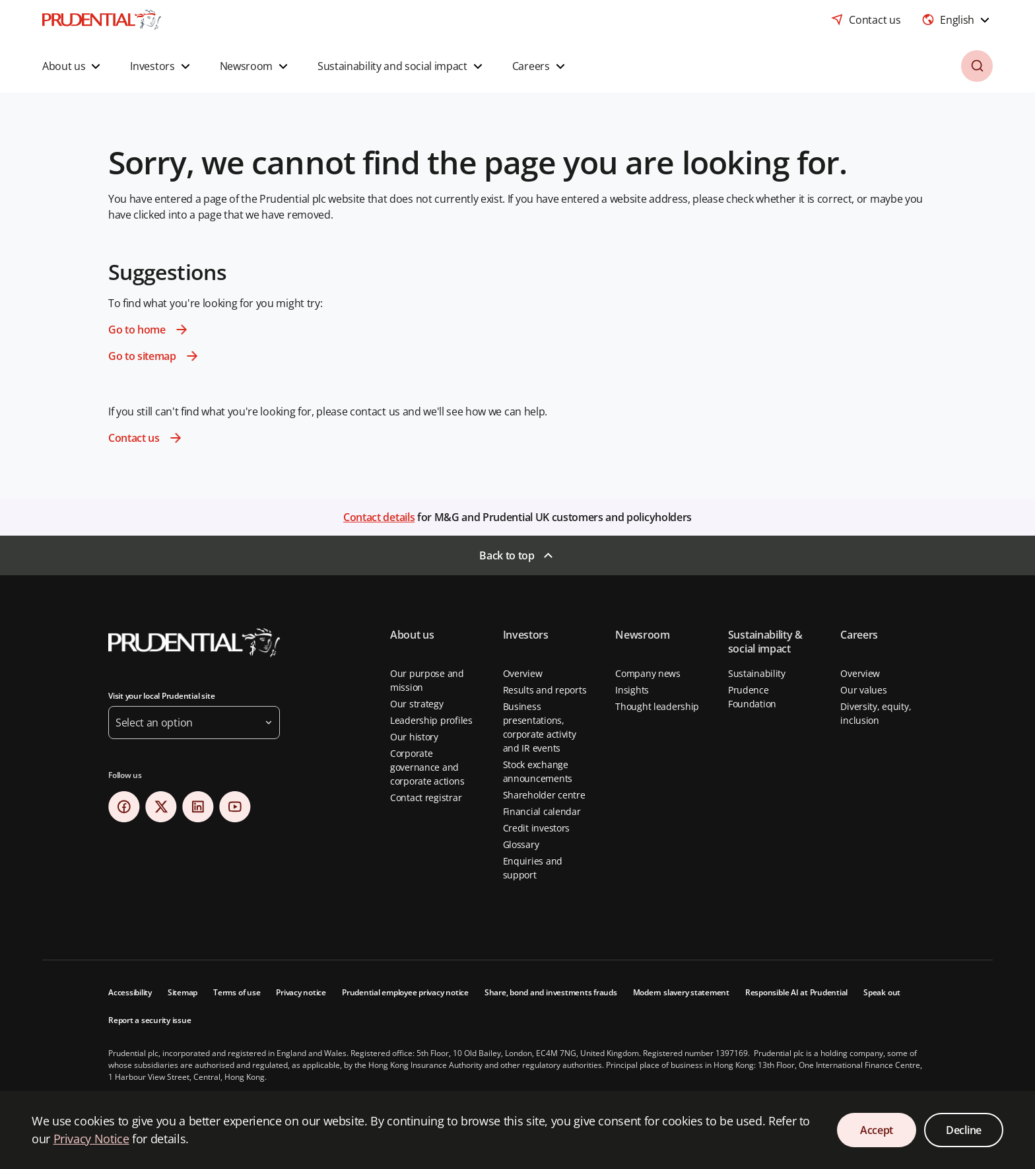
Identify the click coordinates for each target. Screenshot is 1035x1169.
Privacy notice (301, 992)
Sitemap (182, 992)
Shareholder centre (544, 795)
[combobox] (957, 20)
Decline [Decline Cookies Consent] (964, 1130)
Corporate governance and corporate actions (427, 767)
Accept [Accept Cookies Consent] (876, 1130)
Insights (632, 690)
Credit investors (536, 828)
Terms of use (236, 992)
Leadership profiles (431, 720)
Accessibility (130, 992)
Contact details (379, 517)
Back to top (506, 555)
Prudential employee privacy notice (405, 992)
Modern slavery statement (681, 992)
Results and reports (545, 690)
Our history (414, 736)
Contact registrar (425, 797)
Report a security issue (149, 1020)
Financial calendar (542, 811)
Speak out (881, 992)
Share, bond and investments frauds (550, 992)
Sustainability (756, 673)
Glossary (521, 844)
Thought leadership (657, 706)
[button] (73, 66)
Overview (523, 673)
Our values (863, 690)
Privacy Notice (91, 1139)
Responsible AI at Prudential (796, 992)
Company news (648, 673)
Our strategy (417, 703)
